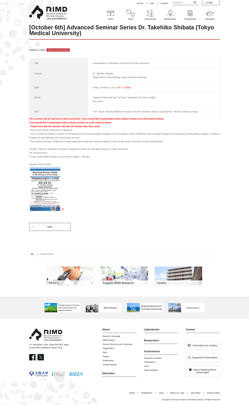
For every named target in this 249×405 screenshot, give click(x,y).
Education (108, 373)
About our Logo (177, 393)
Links (161, 393)
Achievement (152, 351)
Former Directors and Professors (118, 344)
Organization (108, 348)
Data (105, 352)
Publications (108, 360)
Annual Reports (110, 364)
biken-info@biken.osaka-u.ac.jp (49, 348)
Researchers (151, 340)
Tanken (106, 356)
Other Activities (151, 370)
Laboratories (151, 329)
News (132, 393)
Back (49, 227)
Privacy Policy (213, 393)
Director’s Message (111, 336)
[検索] (179, 3)
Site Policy (195, 393)
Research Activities (153, 358)
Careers (190, 329)
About (106, 329)
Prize (146, 366)
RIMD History (109, 340)
